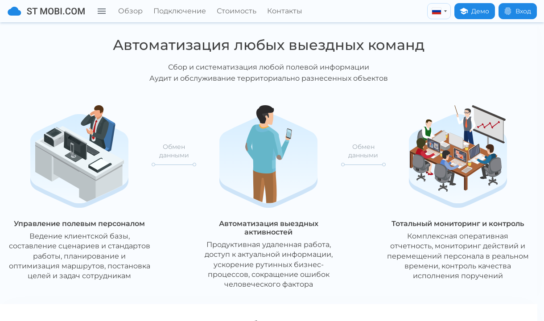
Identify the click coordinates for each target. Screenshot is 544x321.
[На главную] (46, 11)
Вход (517, 11)
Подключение (179, 11)
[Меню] (101, 11)
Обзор (130, 11)
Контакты (284, 11)
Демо (474, 11)
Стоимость (236, 11)
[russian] (439, 11)
